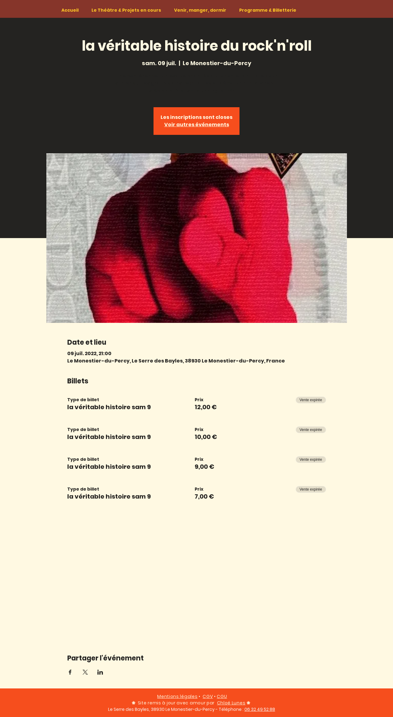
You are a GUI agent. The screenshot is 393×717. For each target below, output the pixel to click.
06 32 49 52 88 (259, 709)
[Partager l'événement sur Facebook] (70, 672)
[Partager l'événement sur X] (85, 672)
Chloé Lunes (231, 703)
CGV (208, 696)
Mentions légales (177, 696)
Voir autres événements (196, 124)
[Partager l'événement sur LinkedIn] (100, 672)
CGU (222, 696)
